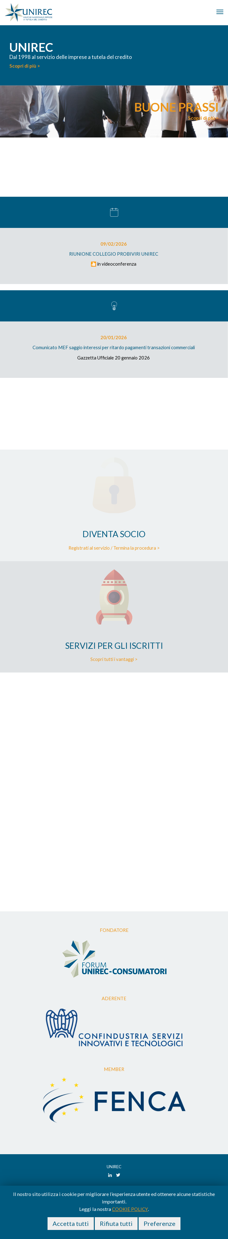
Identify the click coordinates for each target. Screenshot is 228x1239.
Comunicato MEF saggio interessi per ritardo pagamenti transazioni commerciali (114, 347)
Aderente (114, 998)
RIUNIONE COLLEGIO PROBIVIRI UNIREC (113, 254)
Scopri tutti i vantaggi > (114, 659)
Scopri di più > (24, 66)
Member (114, 1069)
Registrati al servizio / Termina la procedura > (114, 548)
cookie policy (130, 1209)
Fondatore (114, 930)
